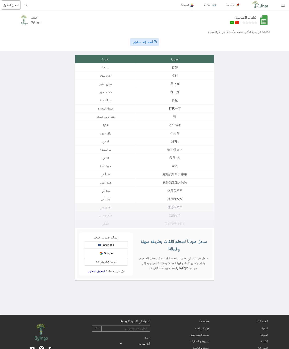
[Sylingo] (260, 5)
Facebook (106, 245)
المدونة (264, 334)
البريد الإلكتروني (106, 261)
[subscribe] (97, 329)
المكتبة (264, 341)
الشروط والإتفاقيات (199, 341)
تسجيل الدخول (10, 5)
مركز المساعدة (202, 328)
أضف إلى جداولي (144, 42)
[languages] (133, 344)
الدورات (264, 328)
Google (106, 253)
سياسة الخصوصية (200, 334)
